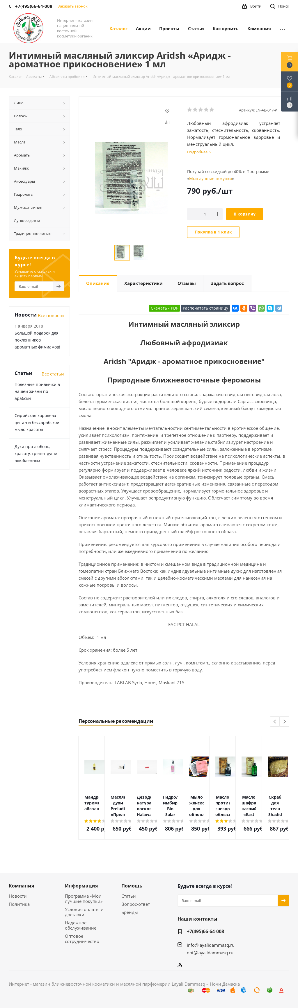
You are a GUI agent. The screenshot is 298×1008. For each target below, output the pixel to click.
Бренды (129, 912)
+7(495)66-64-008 (205, 931)
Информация (81, 886)
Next (284, 722)
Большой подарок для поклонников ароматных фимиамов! (37, 340)
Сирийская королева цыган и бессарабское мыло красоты (37, 422)
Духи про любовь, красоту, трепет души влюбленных (36, 453)
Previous (275, 722)
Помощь (131, 886)
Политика (19, 904)
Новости (18, 896)
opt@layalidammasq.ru (210, 952)
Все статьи (53, 374)
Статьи (128, 896)
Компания (21, 886)
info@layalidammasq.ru (211, 945)
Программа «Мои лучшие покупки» (83, 898)
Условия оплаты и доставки (84, 911)
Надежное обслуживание (80, 925)
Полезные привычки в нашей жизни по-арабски (37, 391)
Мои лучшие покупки (210, 178)
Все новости (51, 315)
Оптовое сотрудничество (82, 938)
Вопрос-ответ (135, 904)
